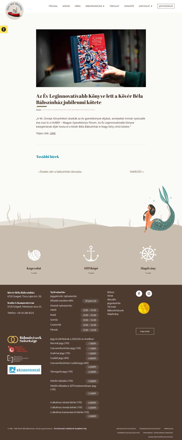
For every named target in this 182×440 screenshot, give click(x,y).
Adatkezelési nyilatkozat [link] (126, 429)
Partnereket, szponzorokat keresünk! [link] (158, 433)
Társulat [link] (114, 6)
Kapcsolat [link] (146, 5)
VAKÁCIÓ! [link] (136, 171)
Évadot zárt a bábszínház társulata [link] (60, 171)
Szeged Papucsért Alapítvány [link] (26, 331)
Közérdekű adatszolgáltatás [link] (128, 433)
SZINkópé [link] (129, 6)
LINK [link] (53, 133)
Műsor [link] (66, 6)
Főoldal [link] (53, 6)
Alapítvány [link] (112, 314)
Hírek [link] (78, 6)
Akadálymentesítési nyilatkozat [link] (160, 437)
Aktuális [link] (111, 299)
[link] (3, 29)
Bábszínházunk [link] (95, 5)
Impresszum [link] (168, 429)
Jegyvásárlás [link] (166, 6)
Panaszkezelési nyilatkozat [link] (150, 429)
